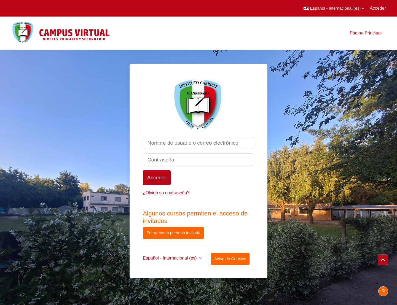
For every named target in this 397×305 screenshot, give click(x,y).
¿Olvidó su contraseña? (166, 192)
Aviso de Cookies (230, 258)
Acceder (378, 8)
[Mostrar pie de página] (383, 291)
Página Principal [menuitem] (366, 33)
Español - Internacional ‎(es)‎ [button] (170, 258)
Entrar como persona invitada (173, 232)
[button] (334, 8)
